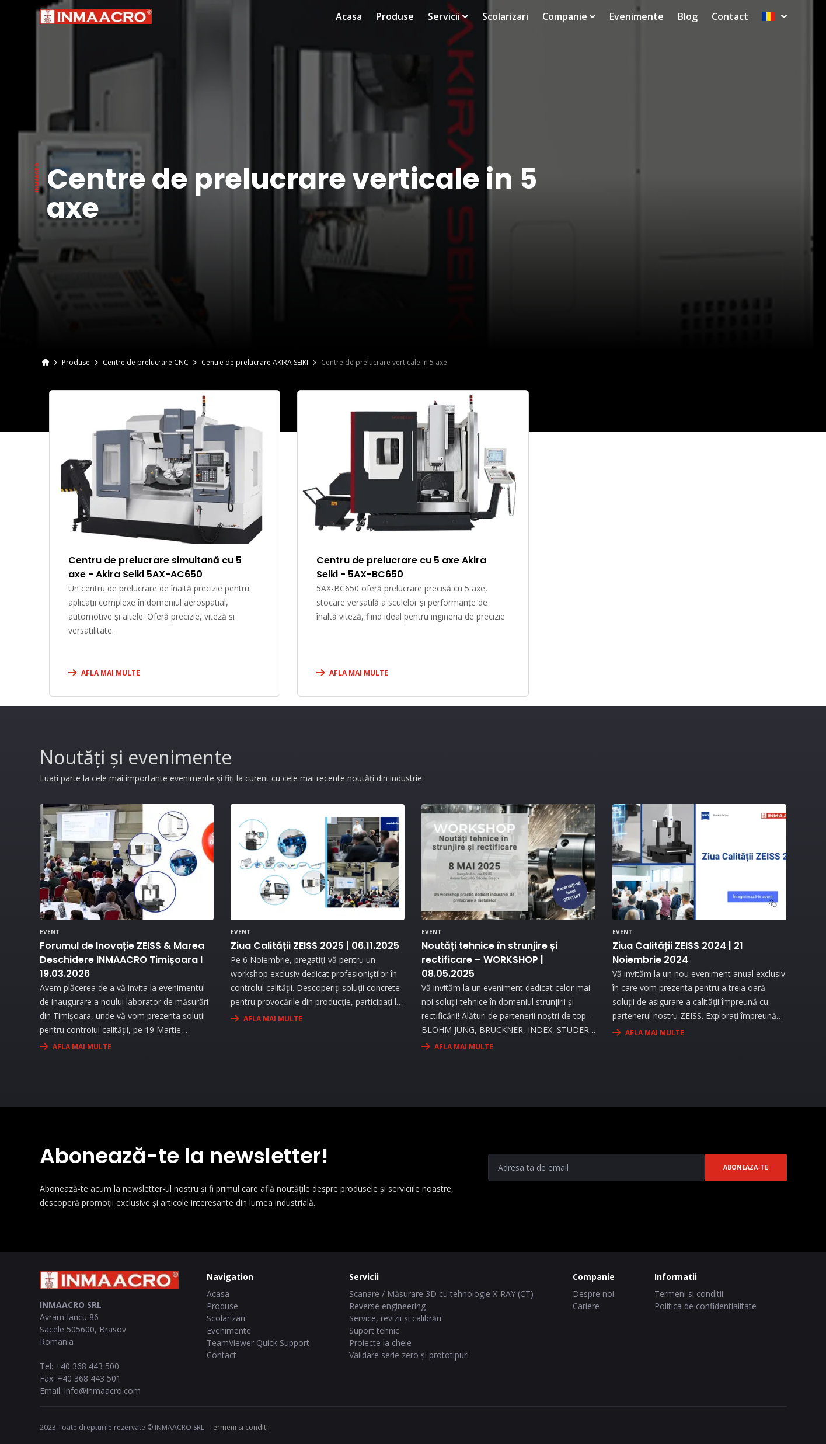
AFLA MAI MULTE (110, 673)
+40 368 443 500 (87, 1366)
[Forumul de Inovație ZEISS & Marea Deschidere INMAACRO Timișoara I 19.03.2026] (127, 862)
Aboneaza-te (745, 1167)
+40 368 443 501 (89, 1378)
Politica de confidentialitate (705, 1305)
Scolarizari (505, 16)
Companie (568, 16)
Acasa (349, 16)
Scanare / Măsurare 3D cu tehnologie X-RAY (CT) (441, 1293)
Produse (395, 16)
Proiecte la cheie (380, 1342)
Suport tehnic (374, 1330)
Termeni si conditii (688, 1293)
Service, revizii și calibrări (395, 1318)
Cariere (586, 1305)
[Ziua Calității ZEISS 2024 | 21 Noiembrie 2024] (699, 862)
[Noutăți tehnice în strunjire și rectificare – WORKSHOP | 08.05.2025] (508, 862)
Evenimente (636, 16)
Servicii (448, 16)
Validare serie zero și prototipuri (409, 1355)
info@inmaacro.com (102, 1390)
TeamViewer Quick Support (258, 1342)
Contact (730, 16)
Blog (688, 16)
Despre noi (593, 1293)
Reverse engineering (387, 1305)
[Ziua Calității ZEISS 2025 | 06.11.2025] (318, 862)
